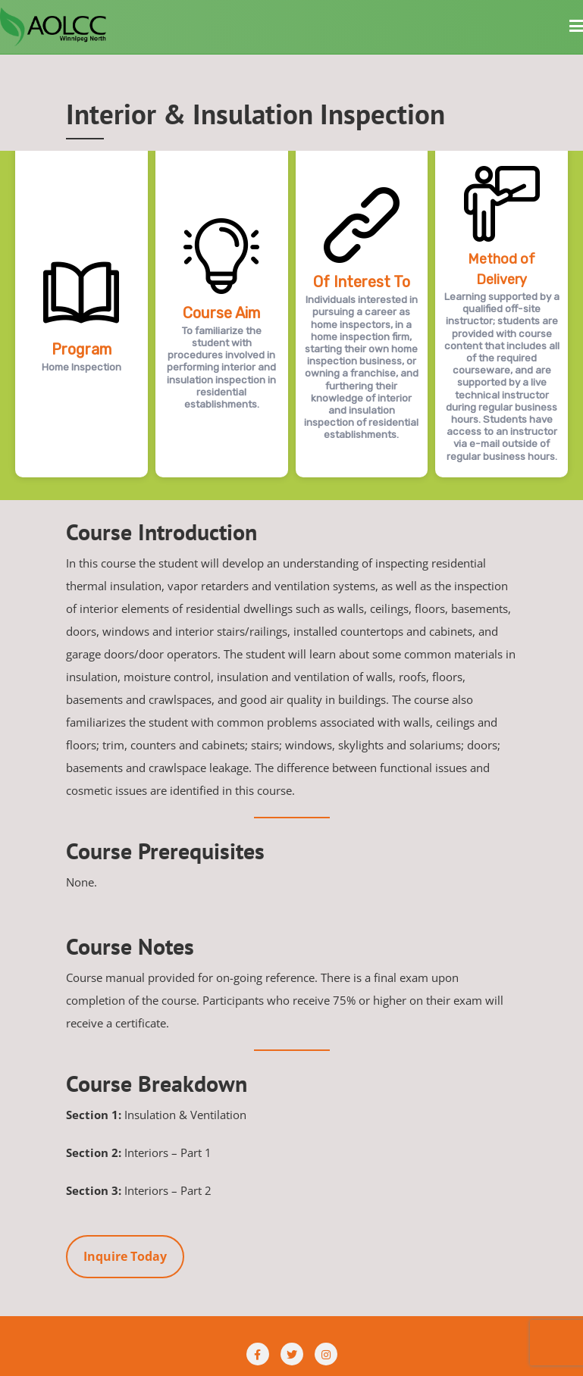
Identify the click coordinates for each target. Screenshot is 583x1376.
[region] (291, 325)
